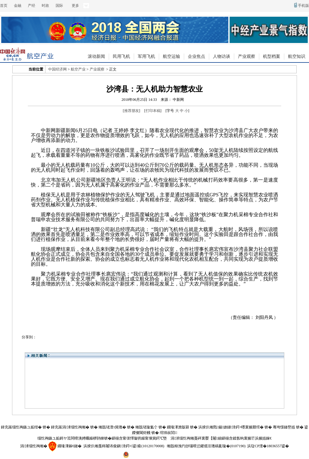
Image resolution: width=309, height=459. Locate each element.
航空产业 (78, 69)
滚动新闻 (96, 56)
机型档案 (271, 56)
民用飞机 (121, 56)
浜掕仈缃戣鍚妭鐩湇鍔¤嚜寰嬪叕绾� (231, 427)
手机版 (303, 5)
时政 (45, 5)
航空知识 (296, 56)
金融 (17, 5)
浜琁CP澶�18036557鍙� (268, 446)
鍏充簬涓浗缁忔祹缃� (70, 427)
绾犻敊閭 (168, 433)
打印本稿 (153, 111)
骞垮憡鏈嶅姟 (284, 427)
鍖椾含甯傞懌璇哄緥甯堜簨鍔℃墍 (139, 438)
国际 (59, 5)
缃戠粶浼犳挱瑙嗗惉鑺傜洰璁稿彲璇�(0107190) (206, 446)
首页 (3, 5)
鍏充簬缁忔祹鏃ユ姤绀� (21, 427)
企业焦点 (196, 56)
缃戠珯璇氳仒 (146, 427)
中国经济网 (57, 69)
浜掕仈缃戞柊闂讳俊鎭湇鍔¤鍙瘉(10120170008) (123, 446)
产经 (31, 5)
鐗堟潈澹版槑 (178, 427)
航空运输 (171, 56)
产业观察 (246, 56)
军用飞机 (146, 56)
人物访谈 (221, 56)
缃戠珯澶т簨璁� (112, 427)
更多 (75, 5)
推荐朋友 (131, 111)
